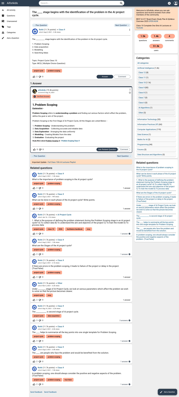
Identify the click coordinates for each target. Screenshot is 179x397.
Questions (11, 16)
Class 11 (142, 77)
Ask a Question (167, 392)
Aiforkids (12, 3)
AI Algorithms (144, 108)
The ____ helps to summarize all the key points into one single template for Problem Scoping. (74, 332)
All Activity (11, 10)
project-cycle (38, 71)
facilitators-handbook (74, 229)
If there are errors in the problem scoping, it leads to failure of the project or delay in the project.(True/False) (156, 199)
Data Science (142, 134)
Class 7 (142, 98)
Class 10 (142, 82)
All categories (143, 63)
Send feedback (36, 392)
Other (60, 283)
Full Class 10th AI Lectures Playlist (62, 162)
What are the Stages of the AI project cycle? (52, 245)
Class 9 (62, 30)
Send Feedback (50, 392)
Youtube (139, 28)
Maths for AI (142, 139)
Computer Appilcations (146, 129)
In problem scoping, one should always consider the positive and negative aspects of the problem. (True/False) (155, 237)
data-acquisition (54, 316)
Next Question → (122, 25)
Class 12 (142, 72)
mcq (88, 229)
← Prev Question (40, 25)
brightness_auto (169, 3)
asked (41, 32)
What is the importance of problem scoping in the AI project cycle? (62, 179)
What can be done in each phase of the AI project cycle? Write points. (63, 200)
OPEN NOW (153, 21)
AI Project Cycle (64, 215)
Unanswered (12, 21)
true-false (68, 380)
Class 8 (142, 93)
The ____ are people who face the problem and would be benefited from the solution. (70, 353)
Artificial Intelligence (145, 68)
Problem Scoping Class (69, 141)
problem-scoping (54, 71)
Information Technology (147, 119)
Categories (11, 32)
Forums (140, 149)
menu (3, 3)
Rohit (40, 174)
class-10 (51, 229)
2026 (60, 229)
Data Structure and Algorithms (149, 154)
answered (41, 92)
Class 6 (142, 103)
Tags (9, 27)
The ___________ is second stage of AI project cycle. (55, 312)
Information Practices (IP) (147, 124)
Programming (143, 144)
